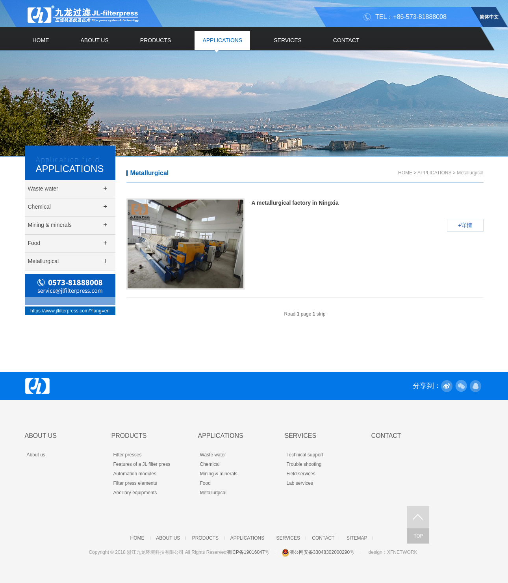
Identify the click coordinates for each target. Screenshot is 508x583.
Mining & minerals (218, 473)
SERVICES (288, 40)
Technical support (305, 455)
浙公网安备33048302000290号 (318, 552)
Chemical (210, 464)
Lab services (300, 483)
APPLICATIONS (222, 40)
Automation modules (134, 473)
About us (36, 455)
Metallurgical (149, 173)
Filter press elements (135, 483)
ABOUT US (95, 40)
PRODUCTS (155, 40)
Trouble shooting (304, 464)
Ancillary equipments (135, 492)
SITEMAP (357, 538)
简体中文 (489, 15)
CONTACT (346, 40)
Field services (301, 473)
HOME (41, 40)
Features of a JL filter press (142, 464)
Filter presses (127, 455)
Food (205, 483)
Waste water (213, 455)
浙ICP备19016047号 (247, 552)
